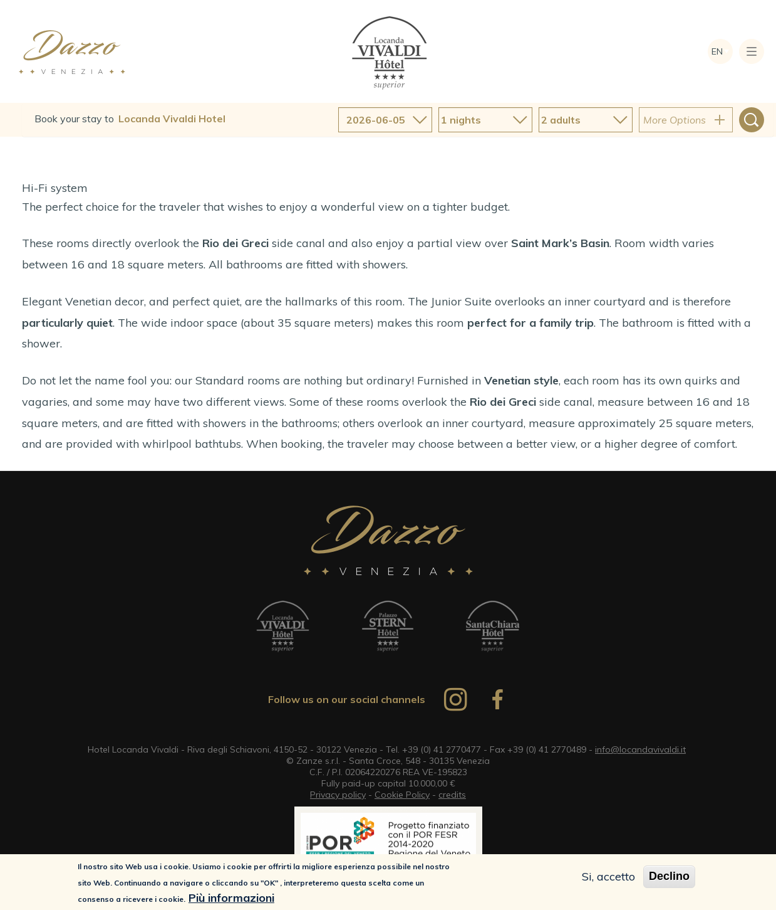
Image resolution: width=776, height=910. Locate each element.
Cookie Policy (402, 794)
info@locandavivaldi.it (640, 749)
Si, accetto (608, 877)
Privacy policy (338, 794)
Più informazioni (231, 899)
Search (751, 119)
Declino (669, 877)
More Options (674, 120)
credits (452, 794)
